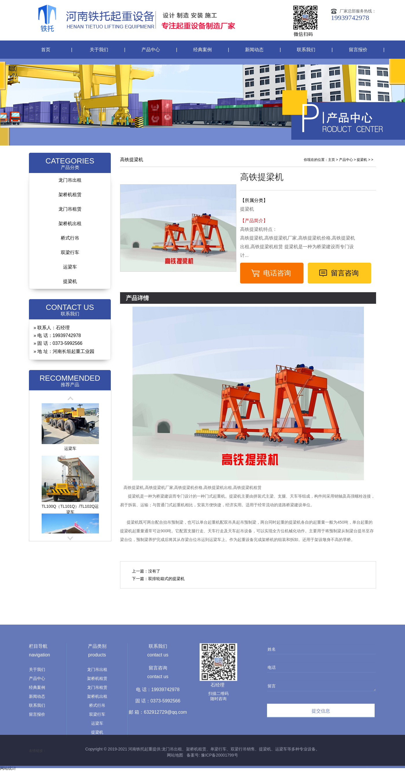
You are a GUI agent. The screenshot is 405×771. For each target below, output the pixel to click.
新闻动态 (254, 49)
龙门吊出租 (70, 180)
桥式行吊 (70, 237)
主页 (331, 160)
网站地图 (175, 755)
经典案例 (202, 49)
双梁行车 (70, 252)
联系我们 (306, 49)
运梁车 (70, 266)
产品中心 (150, 49)
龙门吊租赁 (70, 209)
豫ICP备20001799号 (219, 755)
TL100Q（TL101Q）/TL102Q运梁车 (70, 507)
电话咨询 (277, 273)
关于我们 (99, 49)
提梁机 (70, 281)
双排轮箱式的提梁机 (166, 578)
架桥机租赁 (70, 194)
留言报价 (358, 49)
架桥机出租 (70, 223)
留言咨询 (345, 273)
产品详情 (137, 298)
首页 (45, 49)
